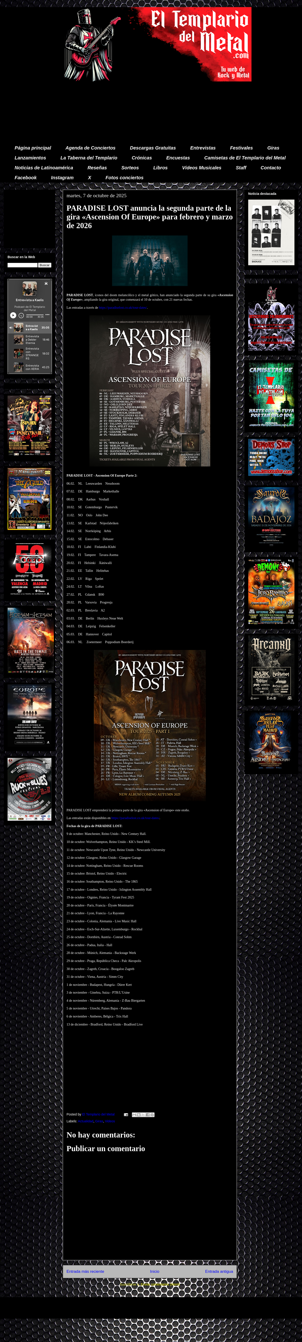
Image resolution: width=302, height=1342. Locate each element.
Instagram (62, 177)
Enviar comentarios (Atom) (160, 1284)
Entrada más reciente (85, 1271)
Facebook (26, 177)
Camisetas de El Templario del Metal (245, 157)
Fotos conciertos (124, 177)
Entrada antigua (219, 1271)
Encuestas (178, 157)
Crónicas (142, 157)
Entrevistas (203, 147)
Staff (241, 167)
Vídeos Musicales (202, 167)
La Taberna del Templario (88, 157)
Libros (160, 167)
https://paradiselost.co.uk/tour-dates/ (123, 307)
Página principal (33, 147)
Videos (110, 1121)
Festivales (241, 147)
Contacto (271, 167)
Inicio (154, 1271)
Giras (273, 147)
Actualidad (85, 1121)
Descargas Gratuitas (153, 147)
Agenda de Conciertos (90, 147)
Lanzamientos (30, 157)
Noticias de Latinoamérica (44, 167)
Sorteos (130, 167)
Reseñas (97, 167)
